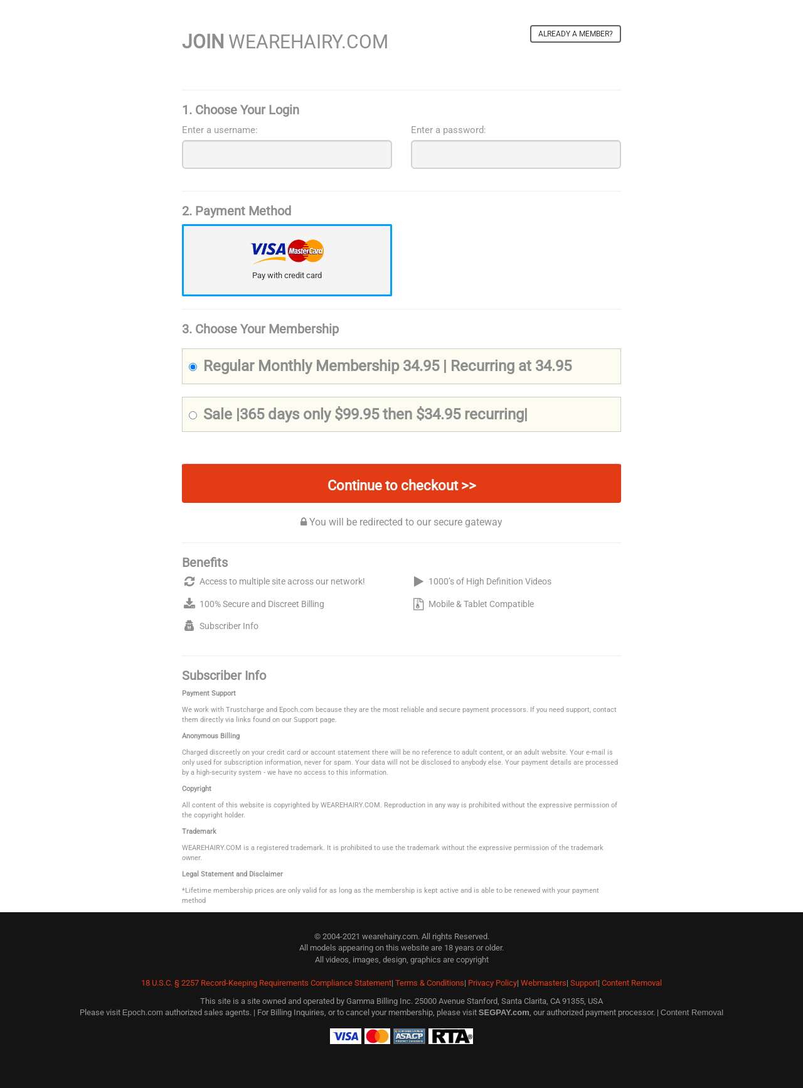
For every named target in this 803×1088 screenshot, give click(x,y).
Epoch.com (142, 1012)
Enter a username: (220, 130)
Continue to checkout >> (401, 485)
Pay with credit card (287, 275)
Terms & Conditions (429, 983)
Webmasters (543, 983)
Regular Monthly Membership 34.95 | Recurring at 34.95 (380, 366)
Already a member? (575, 34)
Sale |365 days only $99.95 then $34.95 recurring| (358, 414)
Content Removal (632, 983)
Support (584, 983)
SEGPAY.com (504, 1012)
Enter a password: (448, 130)
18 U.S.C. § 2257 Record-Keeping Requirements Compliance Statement (266, 983)
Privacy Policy (492, 983)
